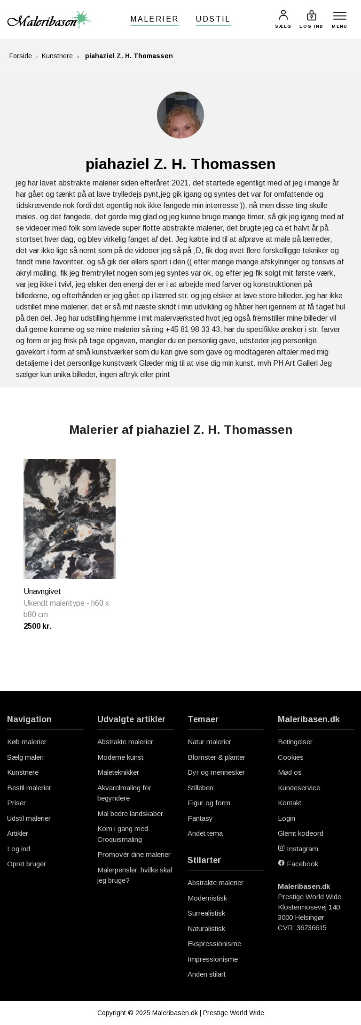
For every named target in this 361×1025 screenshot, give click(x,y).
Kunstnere (57, 56)
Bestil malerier (29, 788)
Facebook (298, 864)
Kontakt (289, 803)
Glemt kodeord (300, 833)
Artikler (17, 833)
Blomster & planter (216, 757)
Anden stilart (207, 974)
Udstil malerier (29, 818)
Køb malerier (27, 742)
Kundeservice (299, 788)
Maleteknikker (118, 772)
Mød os (290, 772)
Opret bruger (26, 864)
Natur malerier (209, 742)
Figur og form (209, 803)
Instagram (298, 849)
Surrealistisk (206, 913)
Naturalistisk (206, 929)
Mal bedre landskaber (130, 813)
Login (286, 818)
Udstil (213, 19)
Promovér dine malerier (134, 854)
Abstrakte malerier (125, 742)
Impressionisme (213, 959)
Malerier (154, 19)
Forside (20, 56)
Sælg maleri (25, 757)
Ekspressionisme (214, 944)
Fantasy (200, 818)
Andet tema (205, 833)
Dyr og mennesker (216, 772)
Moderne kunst (120, 757)
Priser (16, 803)
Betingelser (295, 742)
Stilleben (200, 788)
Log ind (18, 849)
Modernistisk (207, 898)
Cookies (291, 757)
